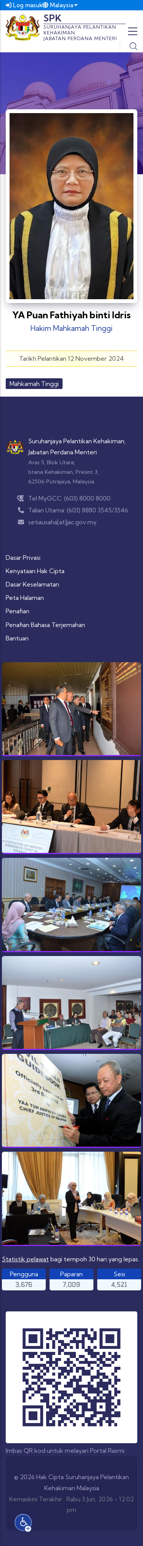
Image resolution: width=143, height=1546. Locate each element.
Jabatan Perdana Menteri (62, 452)
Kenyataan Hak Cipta (35, 571)
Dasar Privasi (23, 557)
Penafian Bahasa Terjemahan (45, 625)
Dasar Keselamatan (32, 584)
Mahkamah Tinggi (34, 383)
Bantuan (17, 638)
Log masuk (24, 5)
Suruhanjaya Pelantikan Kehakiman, (77, 441)
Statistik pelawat (25, 1259)
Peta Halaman (25, 597)
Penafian (17, 611)
